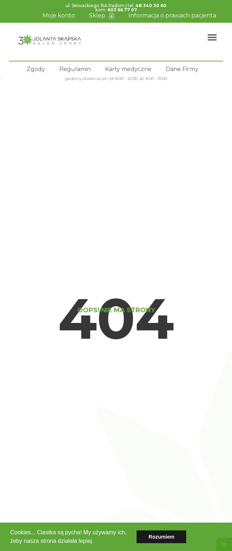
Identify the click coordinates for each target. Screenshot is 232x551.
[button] (96, 542)
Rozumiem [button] (162, 537)
